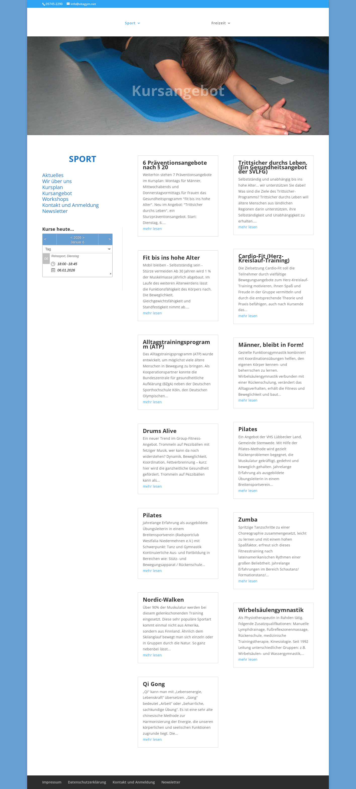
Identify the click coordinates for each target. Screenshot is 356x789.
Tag (48, 249)
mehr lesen (152, 228)
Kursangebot (57, 193)
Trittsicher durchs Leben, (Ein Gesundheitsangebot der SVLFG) (272, 167)
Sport (130, 23)
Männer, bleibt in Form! (270, 344)
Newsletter (55, 211)
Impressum (51, 782)
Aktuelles (53, 175)
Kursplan (52, 187)
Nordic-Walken (163, 599)
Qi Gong (154, 684)
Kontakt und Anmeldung (70, 205)
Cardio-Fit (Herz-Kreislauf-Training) (263, 258)
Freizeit (218, 23)
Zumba (247, 519)
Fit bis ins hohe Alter (171, 257)
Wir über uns (57, 181)
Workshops (55, 199)
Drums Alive (159, 430)
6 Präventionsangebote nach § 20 (175, 165)
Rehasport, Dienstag (65, 256)
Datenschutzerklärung (87, 782)
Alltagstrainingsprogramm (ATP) (176, 344)
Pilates (152, 515)
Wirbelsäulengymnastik (271, 609)
